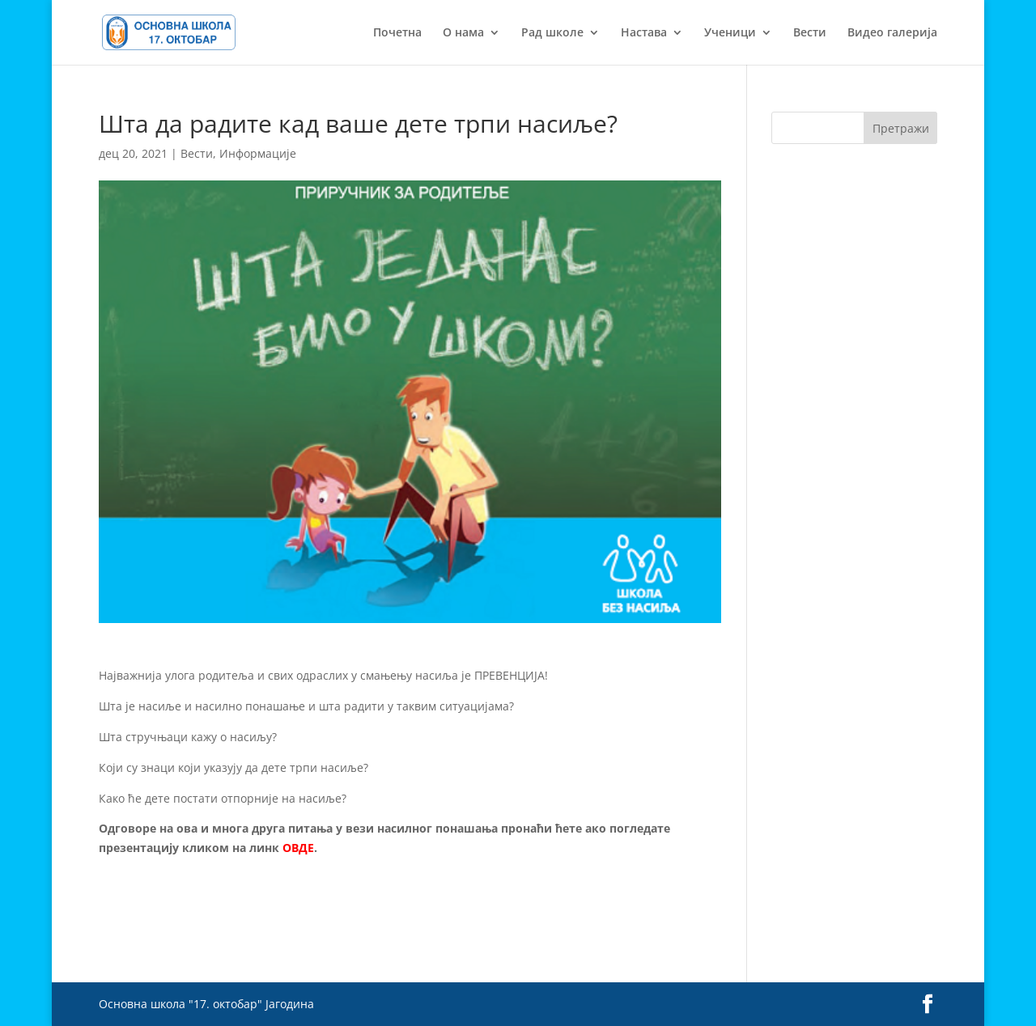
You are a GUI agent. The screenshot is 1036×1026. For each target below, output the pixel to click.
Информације (257, 153)
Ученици (730, 33)
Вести (809, 33)
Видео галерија (892, 33)
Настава (644, 33)
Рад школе (552, 33)
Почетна (397, 33)
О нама (463, 33)
